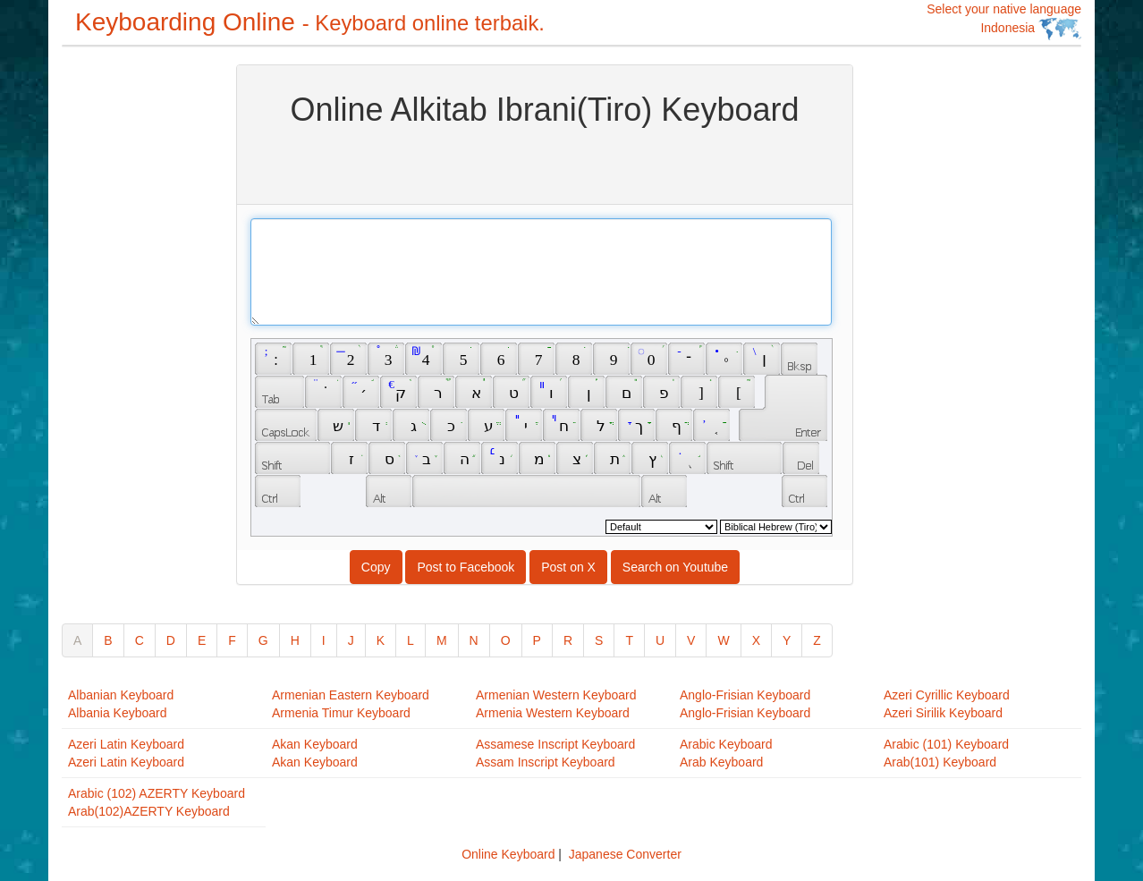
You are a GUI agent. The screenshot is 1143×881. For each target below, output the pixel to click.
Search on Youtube (675, 567)
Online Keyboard (508, 854)
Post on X (568, 567)
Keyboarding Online (310, 22)
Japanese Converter (625, 854)
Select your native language (1004, 21)
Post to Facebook (465, 567)
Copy (376, 567)
